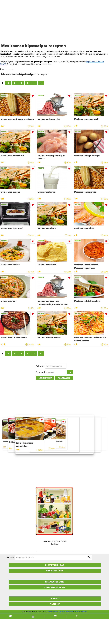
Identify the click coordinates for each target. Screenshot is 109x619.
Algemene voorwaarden (66, 612)
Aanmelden (64, 378)
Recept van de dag (54, 565)
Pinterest (55, 604)
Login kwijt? (45, 378)
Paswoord (40, 372)
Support (77, 612)
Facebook (55, 598)
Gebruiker (40, 366)
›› (40, 83)
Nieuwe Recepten (54, 570)
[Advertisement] (54, 24)
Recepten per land (54, 582)
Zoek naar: (10, 557)
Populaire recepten (54, 587)
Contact (49, 612)
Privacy (55, 612)
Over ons (84, 612)
